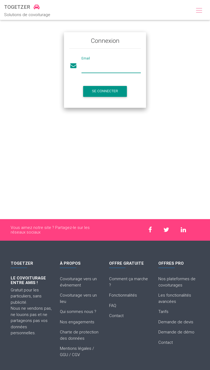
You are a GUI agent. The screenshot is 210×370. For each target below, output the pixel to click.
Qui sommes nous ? (78, 311)
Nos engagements (77, 321)
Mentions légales (75, 348)
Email (85, 58)
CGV (76, 354)
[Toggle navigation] (199, 11)
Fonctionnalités (123, 295)
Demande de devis (175, 321)
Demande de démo (176, 332)
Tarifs (163, 311)
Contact (116, 315)
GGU (64, 354)
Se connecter (105, 91)
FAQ (112, 305)
